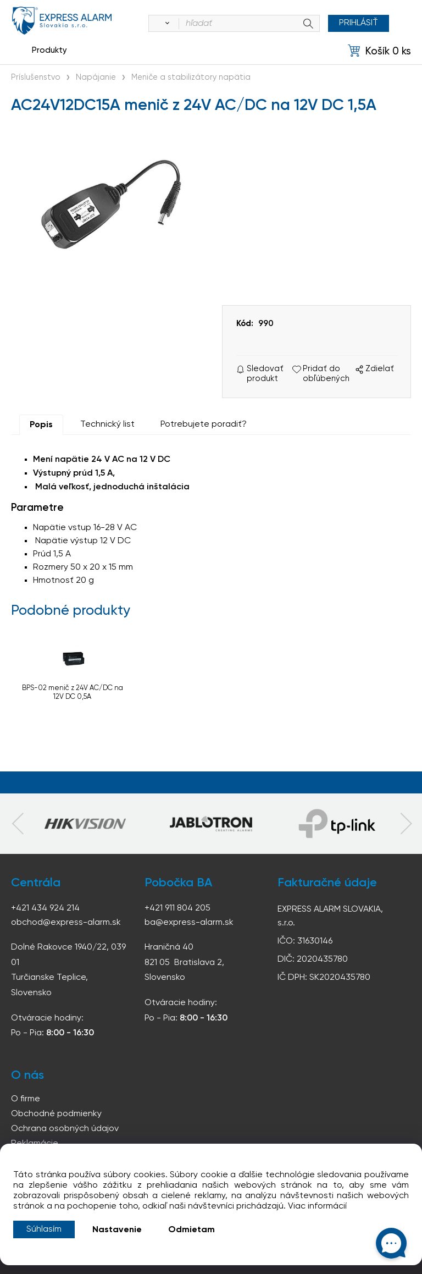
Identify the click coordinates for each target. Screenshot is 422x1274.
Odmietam (191, 1230)
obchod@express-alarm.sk (66, 922)
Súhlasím (44, 1229)
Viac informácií (317, 1206)
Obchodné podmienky (56, 1114)
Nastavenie (117, 1230)
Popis (41, 425)
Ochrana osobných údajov (65, 1128)
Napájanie (96, 77)
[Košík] (379, 51)
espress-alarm (62, 21)
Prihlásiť (358, 23)
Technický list (107, 424)
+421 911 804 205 (177, 908)
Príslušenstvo (35, 77)
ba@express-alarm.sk (189, 922)
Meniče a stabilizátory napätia (191, 77)
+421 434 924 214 (45, 908)
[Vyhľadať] (165, 23)
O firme (25, 1099)
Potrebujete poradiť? (203, 424)
